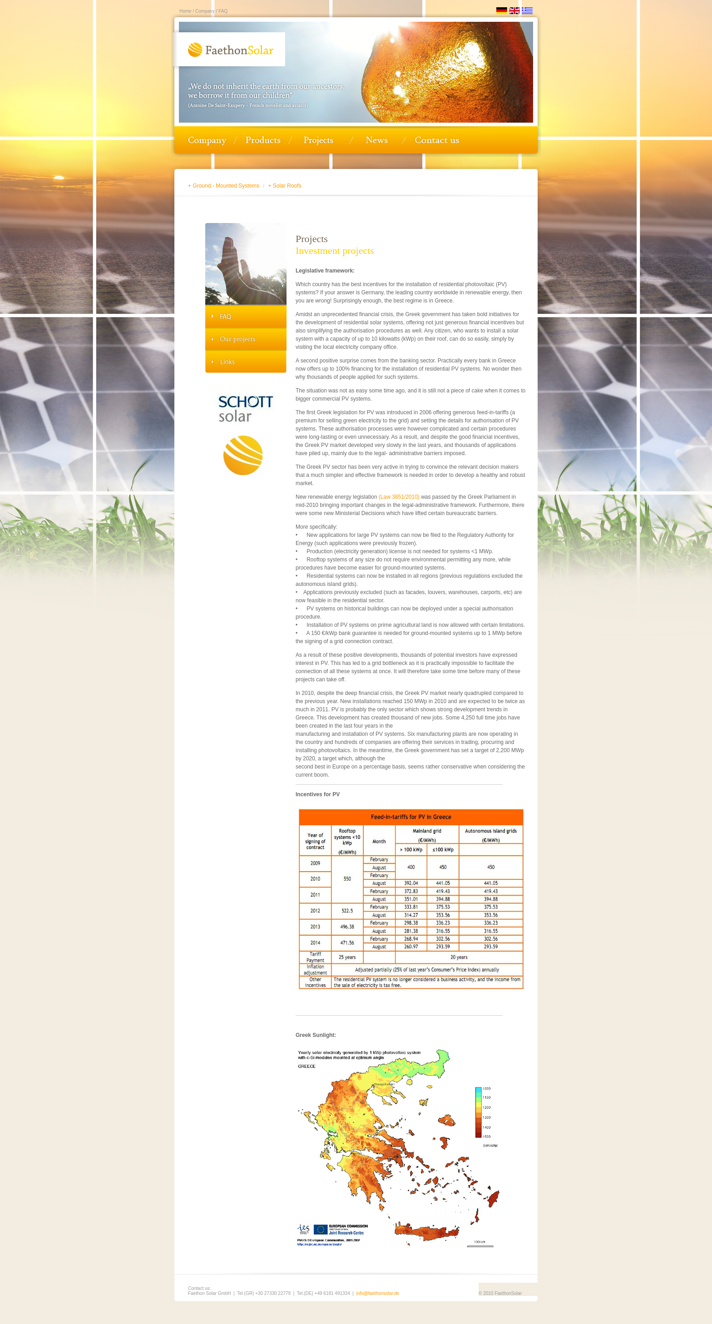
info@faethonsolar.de (377, 1293)
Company (204, 11)
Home (185, 11)
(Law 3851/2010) (399, 497)
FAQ (222, 11)
